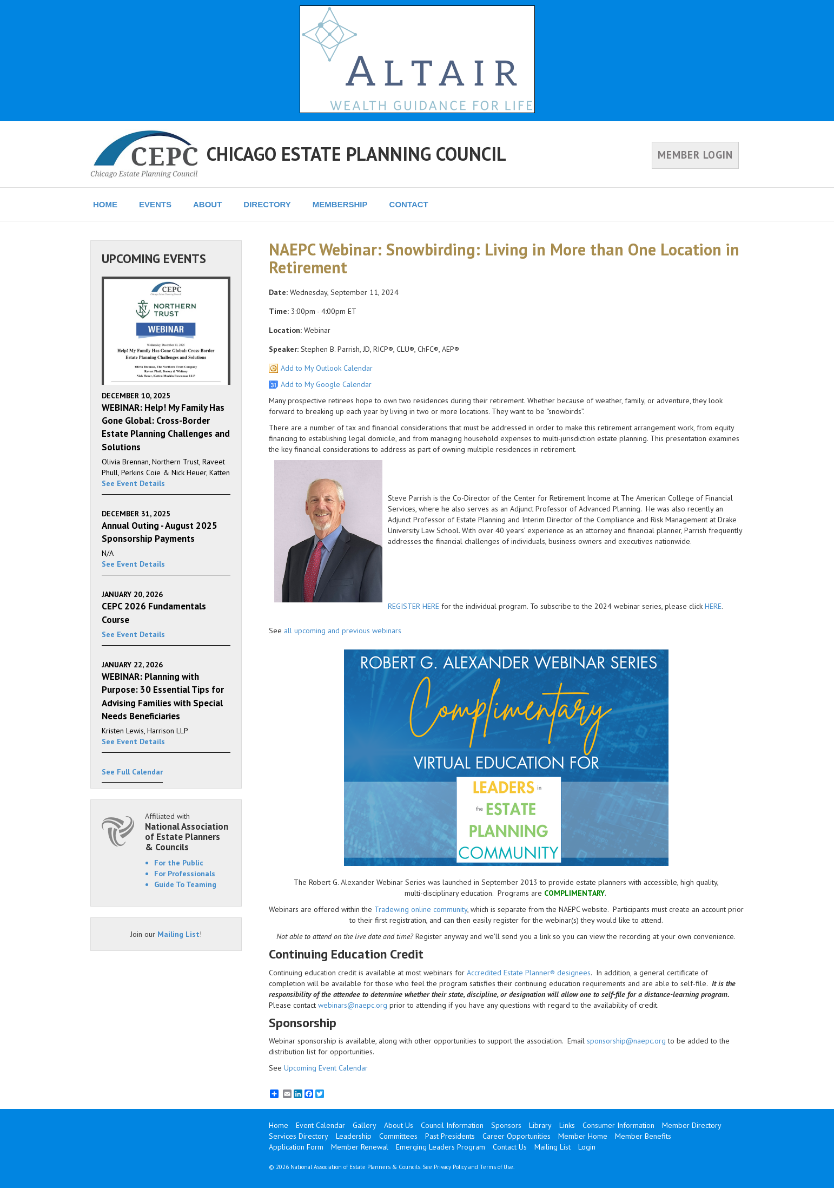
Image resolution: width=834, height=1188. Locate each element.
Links (567, 1125)
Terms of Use (496, 1167)
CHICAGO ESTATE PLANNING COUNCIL (356, 154)
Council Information (452, 1125)
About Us (398, 1125)
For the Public (178, 863)
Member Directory (692, 1125)
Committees (398, 1136)
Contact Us (510, 1147)
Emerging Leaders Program (440, 1147)
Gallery (364, 1125)
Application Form (296, 1147)
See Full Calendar (132, 772)
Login (586, 1147)
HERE (713, 606)
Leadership (354, 1136)
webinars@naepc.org (352, 1005)
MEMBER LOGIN (695, 154)
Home (278, 1125)
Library (540, 1125)
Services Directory (298, 1136)
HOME (105, 204)
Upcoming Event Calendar (326, 1068)
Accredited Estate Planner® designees (529, 972)
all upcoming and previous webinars (342, 630)
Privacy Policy (450, 1167)
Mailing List (178, 934)
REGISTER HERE (413, 606)
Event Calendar (320, 1125)
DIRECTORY (267, 204)
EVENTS (155, 204)
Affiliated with (187, 831)
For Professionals (184, 873)
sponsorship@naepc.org (626, 1041)
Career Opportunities (516, 1136)
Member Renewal (359, 1147)
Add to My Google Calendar (326, 384)
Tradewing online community (420, 909)
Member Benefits (643, 1136)
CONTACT (408, 204)
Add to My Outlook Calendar (327, 368)
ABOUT (207, 204)
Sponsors (506, 1125)
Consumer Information (618, 1125)
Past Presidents (450, 1136)
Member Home (582, 1136)
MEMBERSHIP (340, 204)
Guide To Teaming (185, 884)
